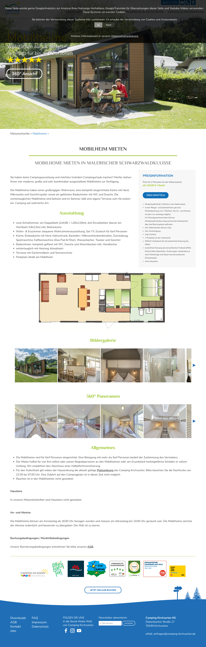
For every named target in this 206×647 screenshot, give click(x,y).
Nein (109, 25)
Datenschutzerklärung (124, 36)
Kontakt (15, 626)
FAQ (35, 618)
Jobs (13, 631)
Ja (98, 25)
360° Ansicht (24, 74)
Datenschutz (40, 626)
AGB (90, 547)
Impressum (39, 622)
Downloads (18, 618)
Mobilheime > (41, 133)
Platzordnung (105, 470)
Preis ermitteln (155, 195)
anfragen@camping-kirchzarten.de (174, 634)
